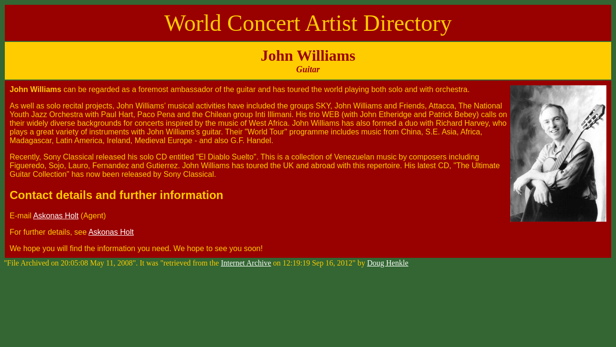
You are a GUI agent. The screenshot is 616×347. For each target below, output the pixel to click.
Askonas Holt (55, 216)
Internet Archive (246, 263)
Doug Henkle (388, 263)
